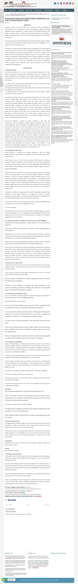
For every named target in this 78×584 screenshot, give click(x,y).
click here (28, 487)
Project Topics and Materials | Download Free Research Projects (43, 580)
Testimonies (64, 10)
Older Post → (47, 504)
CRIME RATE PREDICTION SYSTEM (60, 91)
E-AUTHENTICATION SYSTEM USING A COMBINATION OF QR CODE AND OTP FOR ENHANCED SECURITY (62, 128)
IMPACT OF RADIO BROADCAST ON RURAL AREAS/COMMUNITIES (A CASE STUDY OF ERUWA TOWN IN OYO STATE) (62, 136)
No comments (7, 22)
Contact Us (57, 10)
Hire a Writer (21, 10)
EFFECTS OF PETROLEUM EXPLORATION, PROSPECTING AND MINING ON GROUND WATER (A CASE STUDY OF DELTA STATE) (15, 562)
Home (6, 10)
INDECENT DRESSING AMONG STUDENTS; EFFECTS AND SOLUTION (62, 53)
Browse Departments (48, 10)
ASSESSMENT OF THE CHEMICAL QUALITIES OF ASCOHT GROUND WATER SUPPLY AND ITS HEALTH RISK (16, 574)
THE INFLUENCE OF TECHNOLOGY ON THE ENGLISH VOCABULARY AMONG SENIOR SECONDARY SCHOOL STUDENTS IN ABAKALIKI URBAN (61, 118)
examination (24, 72)
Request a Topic (29, 10)
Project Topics (13, 10)
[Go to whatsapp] (3, 580)
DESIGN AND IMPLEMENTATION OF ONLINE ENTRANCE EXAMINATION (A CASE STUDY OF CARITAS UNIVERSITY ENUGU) (27, 19)
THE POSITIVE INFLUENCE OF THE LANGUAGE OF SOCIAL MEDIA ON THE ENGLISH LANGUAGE (61, 108)
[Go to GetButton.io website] (3, 582)
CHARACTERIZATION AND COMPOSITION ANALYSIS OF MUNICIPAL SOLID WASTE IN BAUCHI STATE (15, 570)
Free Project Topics (56, 84)
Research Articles (38, 10)
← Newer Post (8, 504)
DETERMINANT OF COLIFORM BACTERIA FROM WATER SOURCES (15, 566)
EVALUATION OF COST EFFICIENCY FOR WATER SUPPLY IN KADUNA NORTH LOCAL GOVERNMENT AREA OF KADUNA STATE (15, 557)
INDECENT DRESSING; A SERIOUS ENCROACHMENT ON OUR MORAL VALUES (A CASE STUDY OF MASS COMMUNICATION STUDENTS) (62, 75)
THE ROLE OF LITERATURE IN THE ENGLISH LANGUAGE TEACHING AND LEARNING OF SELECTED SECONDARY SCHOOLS (61, 98)
